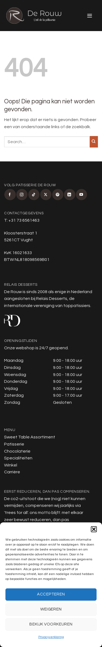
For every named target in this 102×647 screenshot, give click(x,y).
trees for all (16, 512)
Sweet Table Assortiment (29, 437)
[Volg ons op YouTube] (81, 194)
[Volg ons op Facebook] (10, 194)
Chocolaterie (17, 451)
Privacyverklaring (51, 637)
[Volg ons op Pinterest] (57, 194)
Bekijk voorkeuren (51, 624)
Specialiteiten (18, 458)
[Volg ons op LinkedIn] (69, 194)
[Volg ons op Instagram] (21, 194)
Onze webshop (19, 348)
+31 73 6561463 (23, 220)
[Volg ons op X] (45, 194)
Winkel (10, 465)
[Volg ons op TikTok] (33, 194)
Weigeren (51, 609)
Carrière (12, 472)
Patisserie (14, 444)
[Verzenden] (94, 142)
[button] (94, 529)
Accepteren (51, 594)
